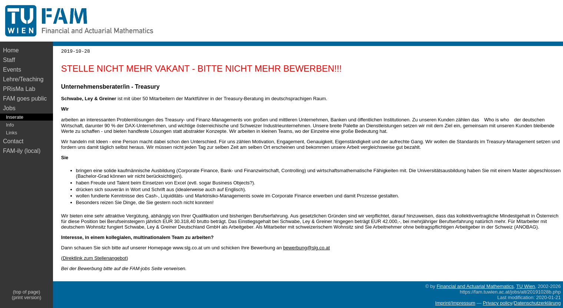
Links (11, 132)
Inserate (14, 117)
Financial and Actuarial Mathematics (475, 286)
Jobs (9, 108)
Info (10, 125)
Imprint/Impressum (455, 303)
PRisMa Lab (19, 89)
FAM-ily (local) (21, 151)
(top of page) (26, 292)
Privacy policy (497, 303)
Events (12, 69)
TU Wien (525, 286)
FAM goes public (26, 98)
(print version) (26, 297)
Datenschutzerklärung (537, 303)
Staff (9, 60)
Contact (13, 141)
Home (11, 50)
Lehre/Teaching (23, 79)
